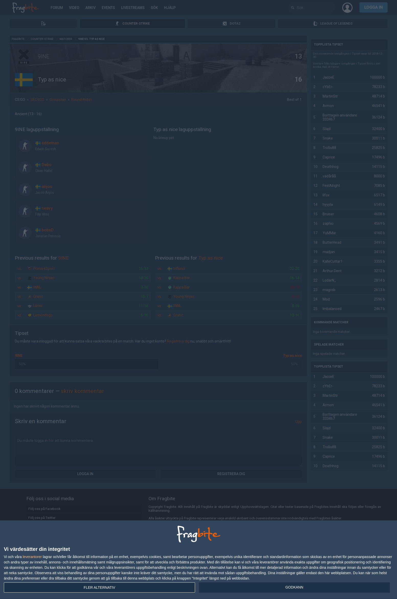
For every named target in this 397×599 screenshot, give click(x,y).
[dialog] (198, 560)
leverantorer (32, 557)
